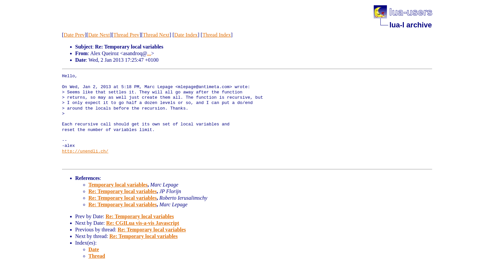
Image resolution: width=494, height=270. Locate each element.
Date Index (186, 35)
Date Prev (74, 35)
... (149, 53)
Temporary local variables (118, 184)
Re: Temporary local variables (123, 191)
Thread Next (156, 35)
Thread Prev (126, 35)
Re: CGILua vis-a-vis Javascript (142, 223)
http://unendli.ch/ (85, 151)
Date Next (99, 35)
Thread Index (217, 35)
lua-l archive (411, 25)
